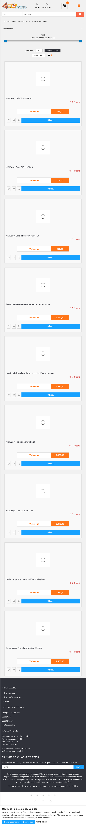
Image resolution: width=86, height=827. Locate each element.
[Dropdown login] (37, 5)
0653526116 (7, 721)
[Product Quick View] (19, 120)
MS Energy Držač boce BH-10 (19, 98)
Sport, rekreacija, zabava (21, 21)
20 (39, 51)
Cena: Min (38, 55)
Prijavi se (79, 767)
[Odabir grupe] (12, 14)
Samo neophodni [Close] (11, 822)
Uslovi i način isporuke (11, 697)
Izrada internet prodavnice (59, 786)
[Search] (80, 14)
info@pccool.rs (8, 725)
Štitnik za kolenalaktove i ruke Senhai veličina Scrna (28, 304)
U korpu (50, 120)
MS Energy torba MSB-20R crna (19, 511)
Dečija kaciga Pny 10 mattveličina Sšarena (24, 648)
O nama (5, 701)
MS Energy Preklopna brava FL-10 (20, 442)
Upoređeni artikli (52, 51)
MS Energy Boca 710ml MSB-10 (19, 167)
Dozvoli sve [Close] (28, 822)
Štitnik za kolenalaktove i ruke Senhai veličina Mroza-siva (30, 373)
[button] (79, 5)
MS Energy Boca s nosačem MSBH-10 (22, 236)
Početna (7, 21)
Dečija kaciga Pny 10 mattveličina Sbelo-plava (25, 579)
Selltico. (75, 786)
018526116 (7, 717)
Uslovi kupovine (8, 693)
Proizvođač (43, 28)
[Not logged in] (46, 6)
